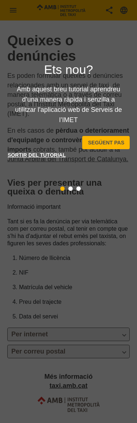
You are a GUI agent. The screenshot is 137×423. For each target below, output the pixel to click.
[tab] (62, 188)
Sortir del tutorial (37, 155)
